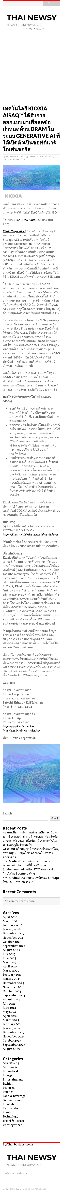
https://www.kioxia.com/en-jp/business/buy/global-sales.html (22, 729)
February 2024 (12, 1024)
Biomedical (10, 1071)
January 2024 (12, 1029)
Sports (7, 1113)
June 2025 (9, 958)
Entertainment (13, 1080)
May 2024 (9, 1012)
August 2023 (11, 1049)
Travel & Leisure (14, 1121)
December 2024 (13, 983)
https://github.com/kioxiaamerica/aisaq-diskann (30, 535)
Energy (8, 1076)
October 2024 (12, 991)
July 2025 (9, 954)
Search (7, 814)
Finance (8, 1092)
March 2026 (11, 921)
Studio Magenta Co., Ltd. (35, 1188)
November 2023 (13, 1037)
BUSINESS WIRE (25, 220)
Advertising (11, 1063)
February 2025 (12, 975)
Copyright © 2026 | (13, 1188)
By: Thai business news (18, 1145)
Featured (47, 156)
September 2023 (14, 1045)
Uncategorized (12, 1125)
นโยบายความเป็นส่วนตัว (18, 1173)
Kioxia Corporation (14, 232)
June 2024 (9, 1008)
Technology (11, 159)
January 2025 (11, 979)
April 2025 (10, 967)
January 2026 (12, 930)
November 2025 (13, 938)
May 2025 (9, 963)
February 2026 (12, 925)
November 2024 (14, 987)
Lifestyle (9, 1104)
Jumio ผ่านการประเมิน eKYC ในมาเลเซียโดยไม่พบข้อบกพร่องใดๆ (29, 872)
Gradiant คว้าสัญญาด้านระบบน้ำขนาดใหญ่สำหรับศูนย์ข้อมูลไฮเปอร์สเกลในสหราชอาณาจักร (31, 853)
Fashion (8, 1084)
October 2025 (12, 942)
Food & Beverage (14, 1096)
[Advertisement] (31, 69)
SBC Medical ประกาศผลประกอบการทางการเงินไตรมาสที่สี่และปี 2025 (26, 863)
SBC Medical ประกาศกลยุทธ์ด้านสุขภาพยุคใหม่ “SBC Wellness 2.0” (31, 880)
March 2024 (11, 1020)
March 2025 (11, 971)
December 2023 (13, 1033)
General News (12, 1100)
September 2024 (14, 995)
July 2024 (9, 1004)
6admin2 (33, 156)
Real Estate (10, 1109)
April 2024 (10, 1016)
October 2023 (12, 1041)
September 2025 (14, 946)
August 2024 (11, 1000)
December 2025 (13, 934)
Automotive (11, 1067)
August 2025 (11, 950)
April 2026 (10, 917)
